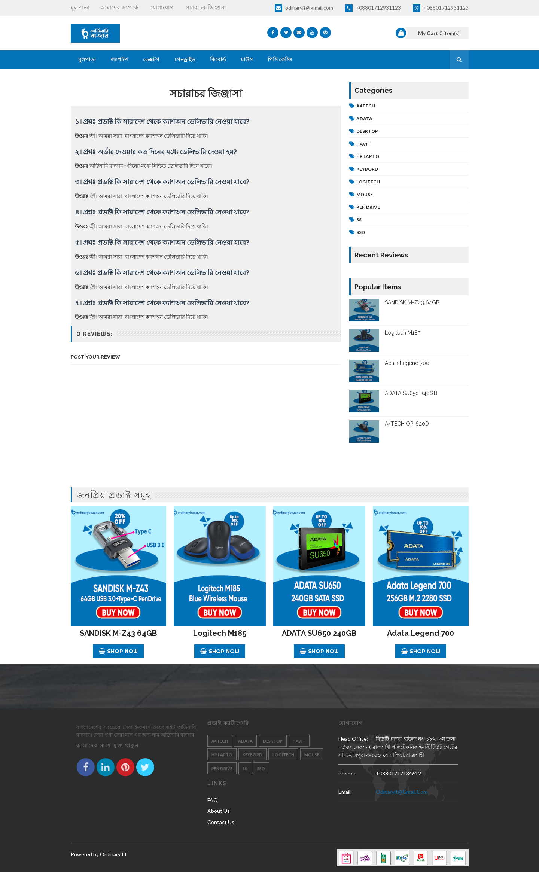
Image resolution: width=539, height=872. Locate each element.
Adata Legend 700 (407, 363)
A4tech (365, 106)
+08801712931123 (373, 8)
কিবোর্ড (218, 59)
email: (345, 792)
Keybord (367, 169)
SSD (360, 232)
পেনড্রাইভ (184, 59)
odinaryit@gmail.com (304, 8)
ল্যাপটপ (119, 59)
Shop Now (118, 651)
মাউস (247, 59)
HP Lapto (367, 156)
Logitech (368, 182)
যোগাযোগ (162, 7)
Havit (363, 144)
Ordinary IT (113, 854)
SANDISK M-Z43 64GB (412, 302)
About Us (218, 811)
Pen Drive (368, 207)
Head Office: (353, 738)
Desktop (367, 131)
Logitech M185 (402, 333)
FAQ (212, 800)
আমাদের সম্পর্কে (119, 7)
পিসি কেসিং (280, 59)
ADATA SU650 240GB (411, 393)
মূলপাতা (80, 7)
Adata (364, 118)
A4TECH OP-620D (407, 424)
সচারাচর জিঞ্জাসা (206, 7)
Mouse (364, 194)
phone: (346, 773)
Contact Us (220, 822)
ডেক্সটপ (151, 59)
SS (359, 219)
